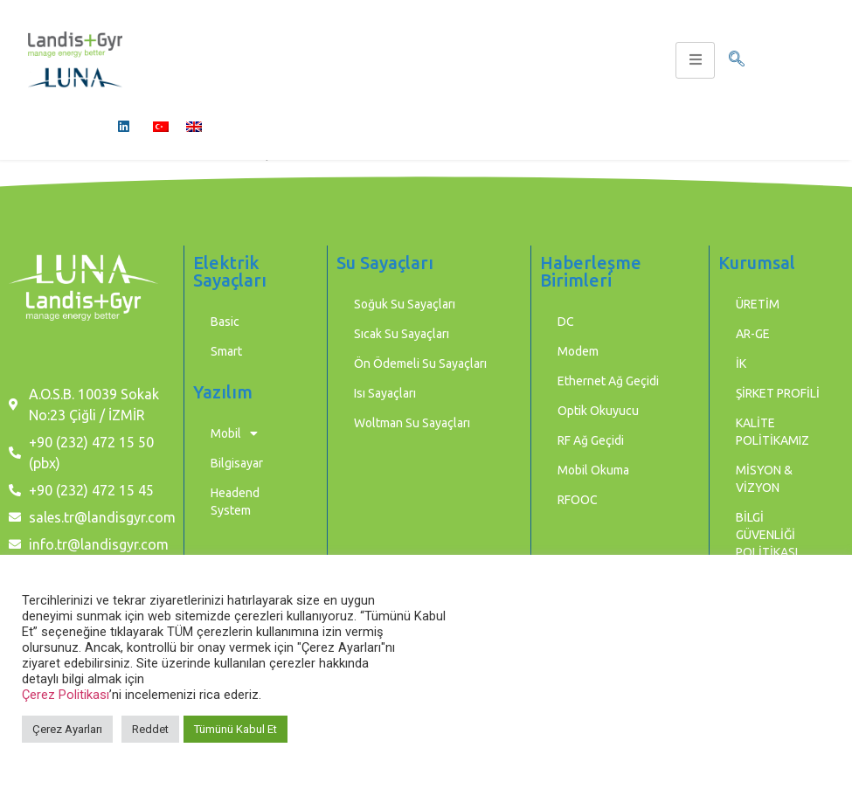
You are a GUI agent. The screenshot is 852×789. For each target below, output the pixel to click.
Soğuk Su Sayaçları (404, 304)
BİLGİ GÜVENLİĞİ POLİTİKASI (767, 534)
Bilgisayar (237, 463)
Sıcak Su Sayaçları (401, 334)
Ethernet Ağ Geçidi (608, 381)
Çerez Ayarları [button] (67, 729)
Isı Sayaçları (385, 393)
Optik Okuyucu (598, 411)
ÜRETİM (757, 304)
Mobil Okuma (593, 470)
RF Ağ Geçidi (591, 440)
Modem (578, 351)
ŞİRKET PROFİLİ (778, 393)
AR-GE (753, 334)
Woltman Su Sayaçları (412, 423)
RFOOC (578, 500)
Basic (225, 322)
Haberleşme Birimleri (590, 271)
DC (566, 322)
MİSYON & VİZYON (764, 479)
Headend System (235, 501)
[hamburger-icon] (695, 60)
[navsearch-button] (736, 60)
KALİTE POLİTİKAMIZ (772, 431)
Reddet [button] (150, 729)
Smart (226, 351)
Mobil (234, 433)
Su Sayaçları (384, 263)
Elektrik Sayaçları (230, 271)
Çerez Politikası (65, 694)
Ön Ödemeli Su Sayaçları (420, 363)
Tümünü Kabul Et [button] (235, 729)
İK (741, 363)
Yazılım (223, 392)
